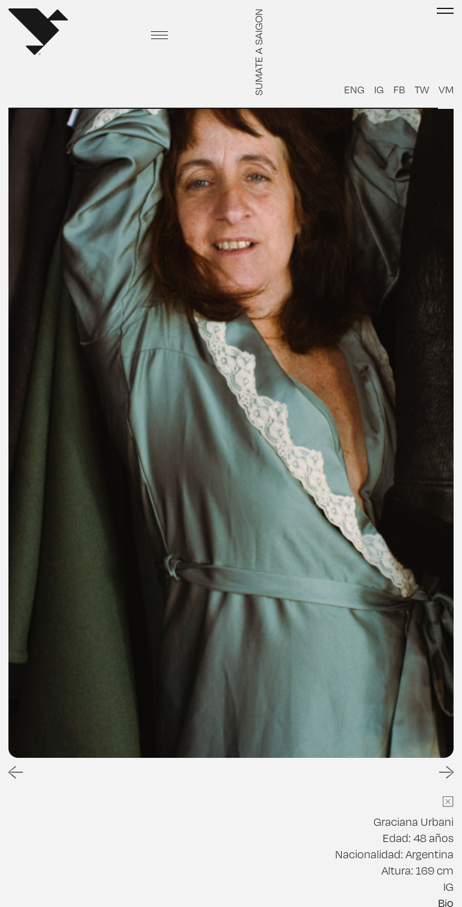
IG (379, 89)
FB (399, 89)
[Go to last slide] (15, 772)
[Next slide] (446, 772)
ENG (354, 89)
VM (446, 89)
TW (421, 89)
